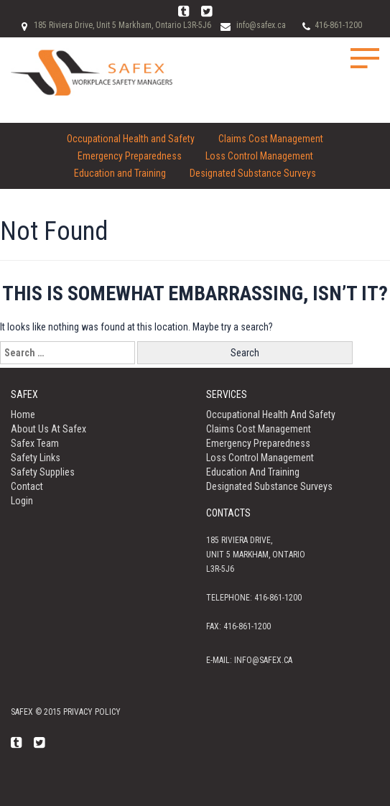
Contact (27, 486)
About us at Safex (48, 429)
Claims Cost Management (270, 138)
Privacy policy (92, 712)
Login (22, 500)
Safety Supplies (43, 472)
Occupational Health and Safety (131, 138)
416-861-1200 (338, 25)
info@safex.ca (261, 25)
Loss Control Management (259, 156)
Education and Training (120, 173)
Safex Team (35, 443)
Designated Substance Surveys (253, 173)
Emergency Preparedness (130, 156)
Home (23, 414)
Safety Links (35, 457)
